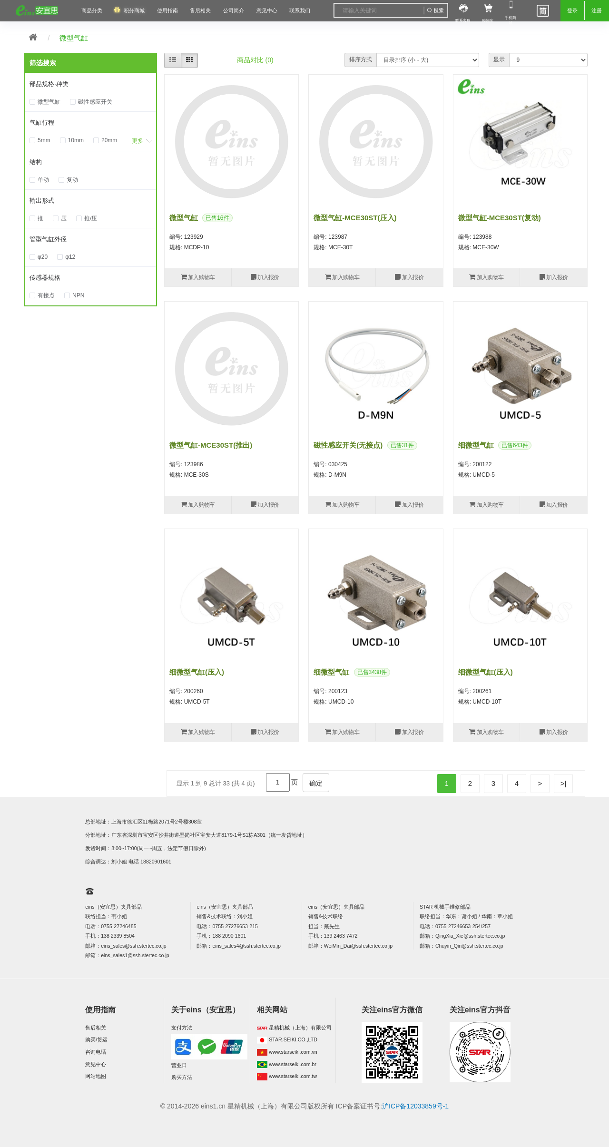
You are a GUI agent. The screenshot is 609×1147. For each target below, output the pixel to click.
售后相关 (200, 10)
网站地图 (95, 1076)
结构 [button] (35, 162)
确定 (316, 783)
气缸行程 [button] (41, 122)
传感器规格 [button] (44, 277)
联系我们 (299, 10)
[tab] (90, 84)
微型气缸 (73, 38)
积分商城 (134, 10)
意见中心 (95, 1064)
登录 (572, 10)
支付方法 (181, 1027)
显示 (499, 59)
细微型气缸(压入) (196, 672)
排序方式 (360, 59)
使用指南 (167, 10)
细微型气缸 (476, 445)
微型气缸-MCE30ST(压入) (355, 218)
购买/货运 (96, 1039)
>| (563, 783)
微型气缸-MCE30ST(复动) (499, 218)
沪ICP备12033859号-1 (415, 1106)
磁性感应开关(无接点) (348, 445)
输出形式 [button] (41, 200)
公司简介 (233, 10)
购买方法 (181, 1077)
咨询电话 (95, 1052)
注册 (596, 10)
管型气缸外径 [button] (48, 239)
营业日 (179, 1065)
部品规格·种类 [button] (49, 84)
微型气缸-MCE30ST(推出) (210, 445)
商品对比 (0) (255, 60)
